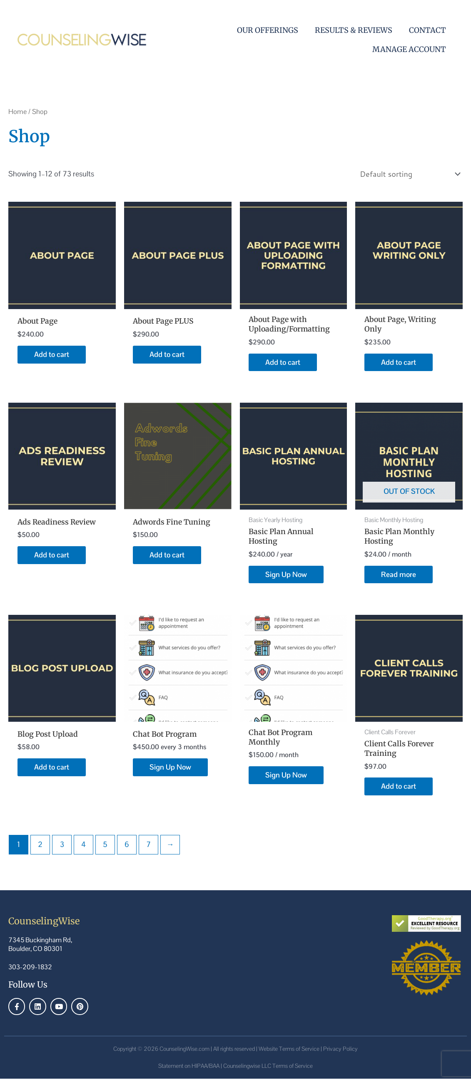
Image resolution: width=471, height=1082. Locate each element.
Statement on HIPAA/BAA (188, 1069)
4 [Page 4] (83, 847)
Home (17, 111)
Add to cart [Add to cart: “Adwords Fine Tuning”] (167, 556)
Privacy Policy (340, 1052)
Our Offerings (267, 30)
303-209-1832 (30, 970)
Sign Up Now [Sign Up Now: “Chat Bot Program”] (171, 770)
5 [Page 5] (105, 847)
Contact (427, 30)
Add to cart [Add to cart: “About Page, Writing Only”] (398, 363)
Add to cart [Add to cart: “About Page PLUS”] (167, 354)
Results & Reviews (353, 30)
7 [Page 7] (148, 847)
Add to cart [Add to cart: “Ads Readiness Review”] (52, 556)
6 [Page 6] (127, 847)
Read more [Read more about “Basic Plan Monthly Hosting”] (398, 576)
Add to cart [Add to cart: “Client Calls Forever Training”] (398, 789)
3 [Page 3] (62, 847)
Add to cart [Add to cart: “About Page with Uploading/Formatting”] (283, 363)
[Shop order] (408, 174)
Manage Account (409, 49)
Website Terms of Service (289, 1052)
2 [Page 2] (40, 847)
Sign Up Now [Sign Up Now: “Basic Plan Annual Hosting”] (286, 576)
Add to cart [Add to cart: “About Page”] (52, 354)
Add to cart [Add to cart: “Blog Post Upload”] (52, 770)
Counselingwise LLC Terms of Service (268, 1069)
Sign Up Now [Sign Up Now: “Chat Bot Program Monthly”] (286, 778)
